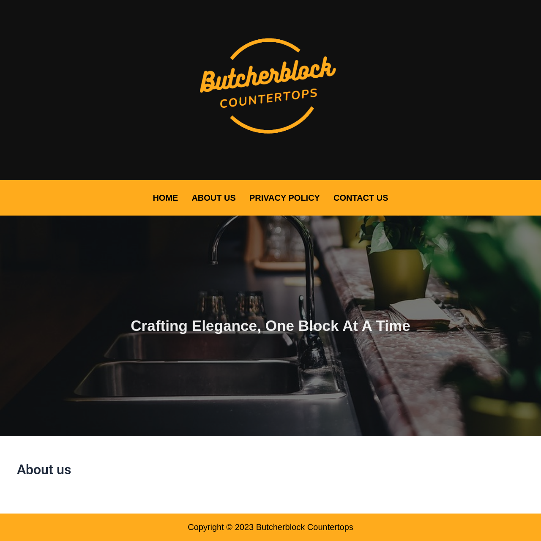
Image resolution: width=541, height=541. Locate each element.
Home (165, 197)
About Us (213, 197)
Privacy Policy (284, 197)
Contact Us (360, 197)
